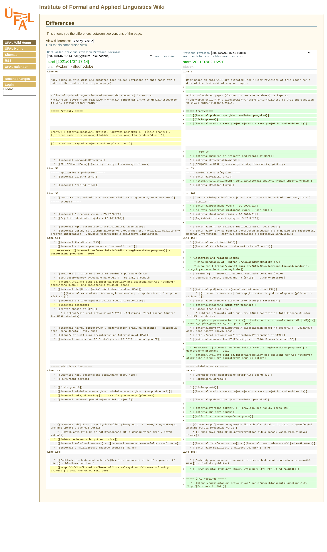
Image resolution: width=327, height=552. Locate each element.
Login (9, 84)
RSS (8, 60)
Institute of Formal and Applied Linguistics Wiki (102, 7)
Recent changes (17, 79)
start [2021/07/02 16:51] (203, 62)
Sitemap (11, 55)
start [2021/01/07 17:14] (68, 62)
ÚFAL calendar (16, 67)
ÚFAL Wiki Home (18, 42)
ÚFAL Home (14, 48)
